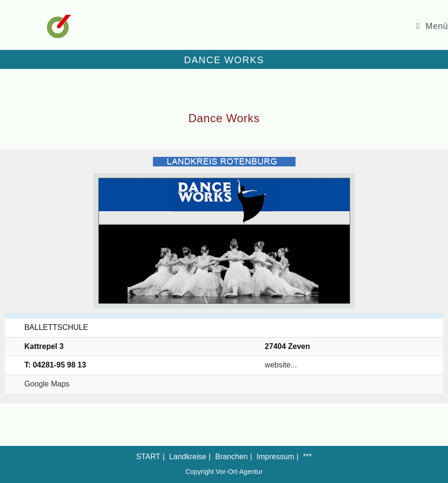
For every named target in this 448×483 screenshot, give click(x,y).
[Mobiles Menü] (432, 26)
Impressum (275, 457)
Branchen (231, 457)
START (148, 457)
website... (281, 365)
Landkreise (187, 457)
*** (307, 457)
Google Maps (46, 384)
